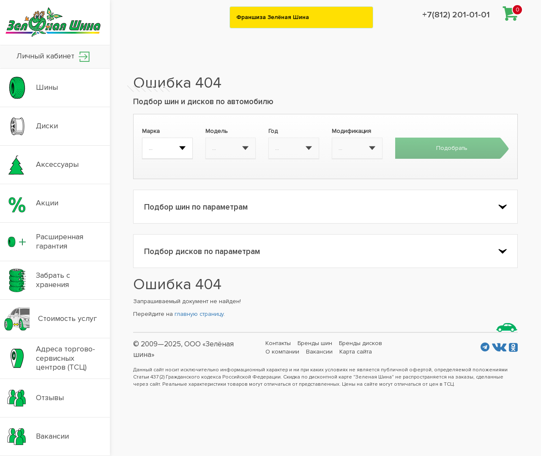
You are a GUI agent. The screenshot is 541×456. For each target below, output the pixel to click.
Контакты (278, 343)
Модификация (351, 131)
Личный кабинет (53, 56)
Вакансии (319, 351)
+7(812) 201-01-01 (456, 15)
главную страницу (199, 314)
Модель (216, 131)
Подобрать (451, 148)
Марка (151, 131)
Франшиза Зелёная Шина (272, 17)
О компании (282, 351)
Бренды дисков (360, 343)
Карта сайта (355, 351)
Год (273, 131)
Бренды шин (315, 343)
